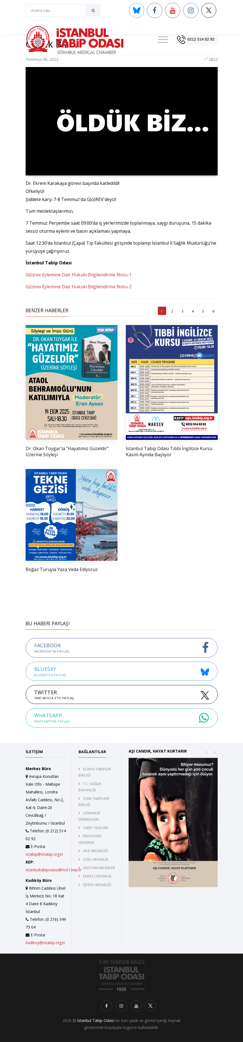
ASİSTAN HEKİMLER (99, 867)
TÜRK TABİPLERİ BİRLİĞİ (93, 801)
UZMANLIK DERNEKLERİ (89, 816)
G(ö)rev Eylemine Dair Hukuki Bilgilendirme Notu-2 (79, 287)
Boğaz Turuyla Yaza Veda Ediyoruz (62, 569)
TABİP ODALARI (95, 827)
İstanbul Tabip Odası (95, 1020)
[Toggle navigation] (163, 40)
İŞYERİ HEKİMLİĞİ (97, 884)
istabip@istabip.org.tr (44, 854)
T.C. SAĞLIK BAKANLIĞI (89, 786)
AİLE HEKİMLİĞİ (95, 850)
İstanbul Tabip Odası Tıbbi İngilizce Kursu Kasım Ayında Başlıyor (169, 451)
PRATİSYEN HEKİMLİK (89, 839)
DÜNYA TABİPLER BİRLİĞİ (94, 772)
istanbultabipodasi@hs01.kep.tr (53, 869)
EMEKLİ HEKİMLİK (97, 876)
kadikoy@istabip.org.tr (45, 942)
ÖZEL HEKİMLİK (95, 859)
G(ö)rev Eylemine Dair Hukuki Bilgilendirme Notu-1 (79, 275)
